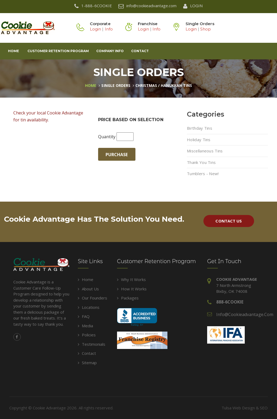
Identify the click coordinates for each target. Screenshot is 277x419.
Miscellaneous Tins (205, 150)
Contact (140, 51)
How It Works (132, 288)
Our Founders (92, 298)
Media (85, 325)
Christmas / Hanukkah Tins (163, 85)
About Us (88, 288)
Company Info (110, 51)
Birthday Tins (199, 128)
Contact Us (228, 221)
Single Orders (115, 85)
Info (109, 29)
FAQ (84, 316)
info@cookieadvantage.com (244, 314)
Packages (128, 298)
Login (95, 29)
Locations (88, 307)
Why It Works (131, 279)
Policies (87, 334)
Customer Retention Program (58, 51)
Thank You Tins (201, 162)
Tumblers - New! (203, 173)
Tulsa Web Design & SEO (245, 407)
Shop (205, 29)
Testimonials (91, 344)
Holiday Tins (199, 139)
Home (13, 51)
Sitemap (87, 362)
